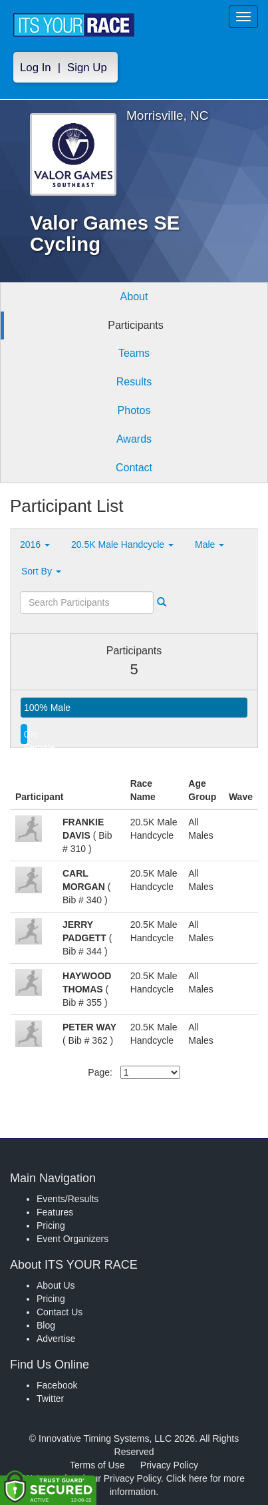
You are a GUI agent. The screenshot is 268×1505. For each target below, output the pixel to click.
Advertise (56, 1338)
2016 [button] (35, 544)
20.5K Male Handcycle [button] (122, 544)
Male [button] (209, 544)
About (134, 296)
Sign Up (87, 67)
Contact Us (59, 1312)
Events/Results (67, 1198)
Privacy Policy (169, 1465)
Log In (35, 67)
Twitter (50, 1398)
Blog (46, 1325)
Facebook (57, 1385)
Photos (134, 410)
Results (134, 381)
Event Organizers (72, 1238)
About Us (56, 1285)
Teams (134, 353)
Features (55, 1212)
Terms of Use (97, 1465)
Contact (134, 467)
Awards (134, 439)
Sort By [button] (41, 571)
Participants (136, 325)
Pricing (51, 1225)
